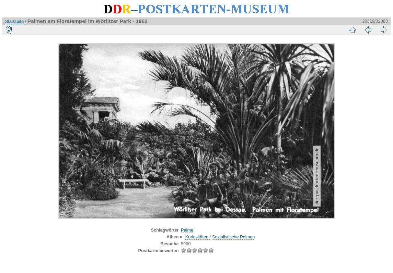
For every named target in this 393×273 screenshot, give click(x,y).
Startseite (14, 21)
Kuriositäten (197, 236)
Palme (187, 230)
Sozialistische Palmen (233, 236)
